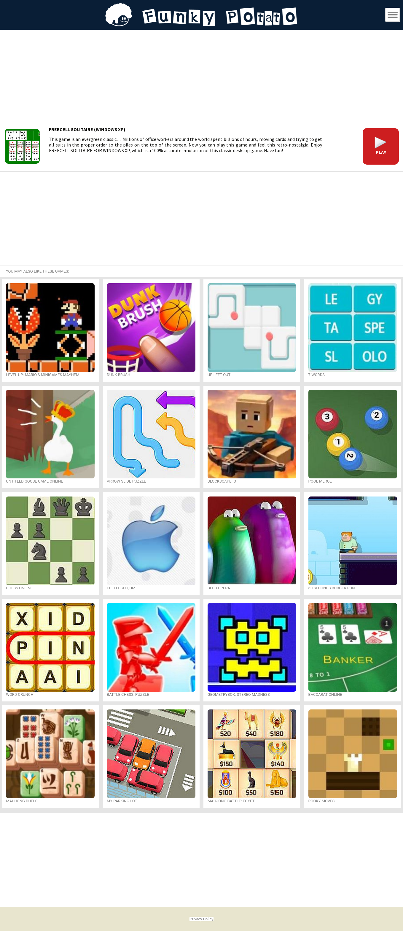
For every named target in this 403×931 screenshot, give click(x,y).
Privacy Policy (201, 919)
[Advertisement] (201, 77)
